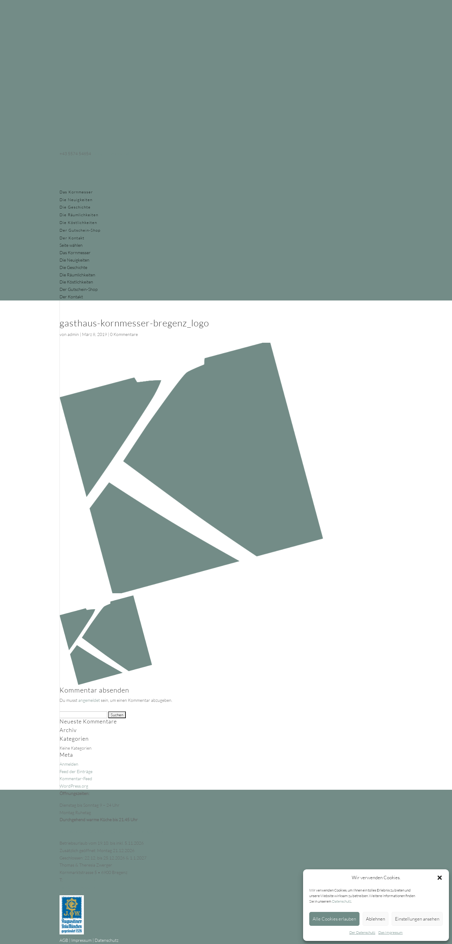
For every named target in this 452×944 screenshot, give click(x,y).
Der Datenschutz (362, 932)
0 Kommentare (124, 334)
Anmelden (69, 764)
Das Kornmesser (76, 191)
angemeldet (89, 700)
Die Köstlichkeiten (78, 222)
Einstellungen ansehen (417, 919)
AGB (64, 940)
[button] (440, 878)
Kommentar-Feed (76, 778)
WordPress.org (74, 786)
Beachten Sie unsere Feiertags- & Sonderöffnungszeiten (111, 831)
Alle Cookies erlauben (334, 919)
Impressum (81, 940)
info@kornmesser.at (78, 887)
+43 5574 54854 (79, 879)
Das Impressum (390, 932)
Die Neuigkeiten (76, 199)
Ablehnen (375, 919)
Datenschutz (341, 901)
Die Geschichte (75, 207)
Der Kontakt (72, 237)
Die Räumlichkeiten (79, 214)
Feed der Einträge (76, 771)
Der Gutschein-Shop (80, 230)
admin (73, 334)
